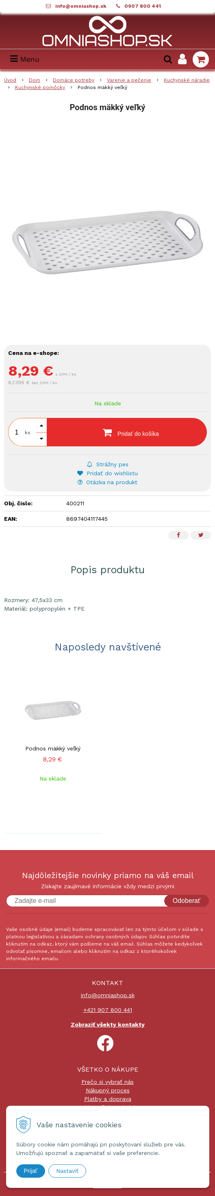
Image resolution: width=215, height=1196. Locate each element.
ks (27, 432)
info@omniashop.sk (80, 6)
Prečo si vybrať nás (107, 1082)
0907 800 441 (142, 6)
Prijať (30, 1171)
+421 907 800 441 (107, 1010)
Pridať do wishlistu (107, 473)
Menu (24, 59)
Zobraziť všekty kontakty (108, 1024)
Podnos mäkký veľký (52, 748)
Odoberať (186, 900)
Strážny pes (107, 464)
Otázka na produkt (107, 482)
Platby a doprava (107, 1099)
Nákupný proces (108, 1090)
